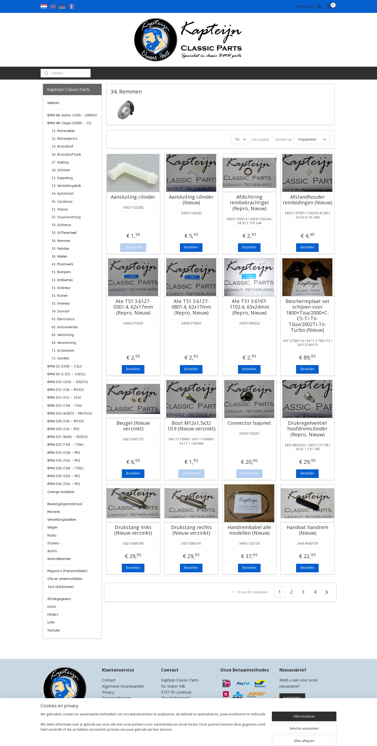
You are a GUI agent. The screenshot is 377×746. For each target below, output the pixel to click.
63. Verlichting (63, 335)
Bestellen (191, 247)
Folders (52, 614)
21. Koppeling (62, 178)
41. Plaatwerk (62, 264)
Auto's (52, 551)
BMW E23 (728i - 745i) (64, 406)
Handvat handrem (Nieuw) (307, 530)
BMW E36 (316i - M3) (63, 460)
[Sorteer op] (312, 139)
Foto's (51, 607)
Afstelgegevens (59, 599)
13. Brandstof (62, 146)
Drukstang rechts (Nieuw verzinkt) (191, 530)
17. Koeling (60, 162)
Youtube (53, 630)
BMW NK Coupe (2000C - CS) (69, 123)
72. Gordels (60, 358)
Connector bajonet (249, 423)
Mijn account (309, 6)
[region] (153, 728)
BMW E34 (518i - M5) (63, 453)
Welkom (53, 103)
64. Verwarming (64, 343)
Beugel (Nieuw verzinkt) (133, 426)
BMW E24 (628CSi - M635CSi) (69, 413)
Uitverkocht (133, 247)
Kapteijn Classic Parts (64, 646)
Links (51, 622)
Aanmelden (292, 697)
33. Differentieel (64, 233)
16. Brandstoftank (66, 154)
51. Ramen (60, 296)
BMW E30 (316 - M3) (63, 429)
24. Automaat (63, 193)
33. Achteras (61, 225)
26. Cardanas (62, 202)
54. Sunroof (61, 311)
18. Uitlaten (61, 170)
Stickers (53, 543)
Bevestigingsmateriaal (64, 504)
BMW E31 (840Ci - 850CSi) (67, 437)
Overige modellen (60, 492)
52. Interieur (61, 303)
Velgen (52, 527)
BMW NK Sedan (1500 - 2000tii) (72, 115)
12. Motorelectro (64, 139)
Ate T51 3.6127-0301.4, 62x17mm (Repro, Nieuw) (133, 307)
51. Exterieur (61, 288)
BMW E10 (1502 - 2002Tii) (67, 382)
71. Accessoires (63, 350)
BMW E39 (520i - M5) (63, 476)
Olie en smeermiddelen (64, 579)
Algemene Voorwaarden (123, 686)
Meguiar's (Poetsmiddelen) (67, 571)
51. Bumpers (61, 272)
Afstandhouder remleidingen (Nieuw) (307, 200)
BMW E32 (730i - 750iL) (65, 445)
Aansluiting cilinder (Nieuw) (191, 200)
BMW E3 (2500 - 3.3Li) (64, 366)
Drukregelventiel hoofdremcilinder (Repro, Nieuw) (307, 429)
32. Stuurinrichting (66, 217)
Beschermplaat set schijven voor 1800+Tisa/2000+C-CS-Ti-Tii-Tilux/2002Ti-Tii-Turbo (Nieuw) (307, 315)
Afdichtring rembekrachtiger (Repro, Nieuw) (249, 203)
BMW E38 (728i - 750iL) (65, 468)
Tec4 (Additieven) (60, 587)
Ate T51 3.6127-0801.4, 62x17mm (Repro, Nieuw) (191, 307)
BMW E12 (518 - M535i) (65, 390)
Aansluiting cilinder (133, 197)
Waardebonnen (59, 559)
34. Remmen (61, 241)
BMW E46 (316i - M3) (63, 484)
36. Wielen (59, 256)
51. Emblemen (62, 280)
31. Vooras (60, 209)
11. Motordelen (63, 131)
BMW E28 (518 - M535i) (65, 421)
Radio (51, 535)
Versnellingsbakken (61, 520)
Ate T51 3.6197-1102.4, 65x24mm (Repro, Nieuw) (249, 307)
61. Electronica (63, 319)
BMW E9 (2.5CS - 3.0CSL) (66, 374)
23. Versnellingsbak (66, 186)
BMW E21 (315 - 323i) (64, 397)
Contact (109, 680)
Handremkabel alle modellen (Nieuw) (249, 530)
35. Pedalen (60, 249)
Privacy (108, 692)
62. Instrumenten (65, 327)
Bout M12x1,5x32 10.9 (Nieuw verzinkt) (191, 426)
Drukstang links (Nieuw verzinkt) (133, 530)
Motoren (53, 512)
